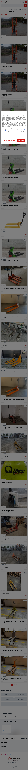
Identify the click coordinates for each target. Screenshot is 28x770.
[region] (14, 127)
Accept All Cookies (20, 140)
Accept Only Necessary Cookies (9, 140)
